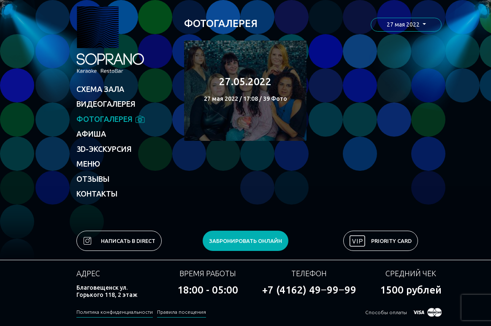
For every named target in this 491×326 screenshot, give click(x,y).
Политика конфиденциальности (114, 312)
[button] (406, 25)
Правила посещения (181, 312)
